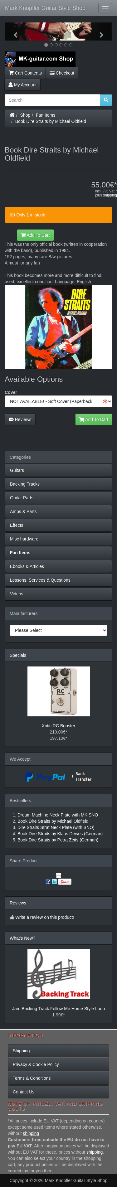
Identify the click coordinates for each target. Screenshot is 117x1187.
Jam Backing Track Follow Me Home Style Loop (58, 1008)
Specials (18, 655)
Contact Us (23, 1091)
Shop (25, 115)
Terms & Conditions (32, 1078)
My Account (22, 84)
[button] (13, 31)
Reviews (20, 419)
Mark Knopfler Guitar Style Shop (45, 8)
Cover (11, 392)
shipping (110, 195)
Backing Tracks (25, 484)
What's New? (22, 938)
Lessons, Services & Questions (40, 580)
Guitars (17, 470)
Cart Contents (25, 72)
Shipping (21, 1050)
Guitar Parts (21, 497)
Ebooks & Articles (27, 566)
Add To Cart (35, 235)
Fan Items (45, 115)
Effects (16, 525)
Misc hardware (24, 538)
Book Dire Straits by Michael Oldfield (50, 121)
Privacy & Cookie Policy (36, 1064)
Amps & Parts (23, 511)
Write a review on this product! (44, 917)
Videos (16, 593)
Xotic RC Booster (58, 725)
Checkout (62, 72)
